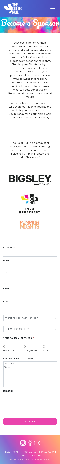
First (5, 273)
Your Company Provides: (18, 338)
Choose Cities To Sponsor (18, 358)
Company (9, 248)
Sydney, (30, 367)
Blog (7, 452)
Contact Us (30, 452)
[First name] (30, 269)
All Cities (30, 363)
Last (5, 283)
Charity (17, 452)
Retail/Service (30, 351)
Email (7, 288)
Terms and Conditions (30, 456)
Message (8, 391)
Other (45, 351)
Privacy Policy (46, 452)
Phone (7, 301)
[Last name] (30, 279)
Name (7, 260)
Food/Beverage (10, 351)
